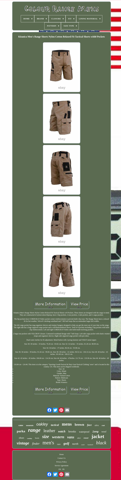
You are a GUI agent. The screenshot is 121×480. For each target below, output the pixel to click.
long (95, 431)
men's (48, 442)
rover (86, 438)
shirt (79, 438)
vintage (23, 443)
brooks (72, 431)
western (58, 437)
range (34, 430)
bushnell (90, 445)
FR (63, 469)
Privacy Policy (61, 462)
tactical (55, 424)
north (75, 443)
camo (20, 425)
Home (61, 454)
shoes (21, 438)
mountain (29, 425)
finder (36, 443)
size (45, 436)
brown (79, 424)
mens (67, 424)
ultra (97, 425)
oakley (42, 424)
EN (60, 469)
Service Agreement (61, 466)
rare (58, 444)
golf (66, 443)
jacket (97, 436)
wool (103, 431)
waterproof (84, 431)
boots (37, 438)
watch (61, 431)
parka (21, 431)
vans (70, 437)
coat (103, 425)
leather (49, 430)
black (101, 442)
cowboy (29, 438)
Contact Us (62, 458)
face (89, 424)
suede (83, 445)
